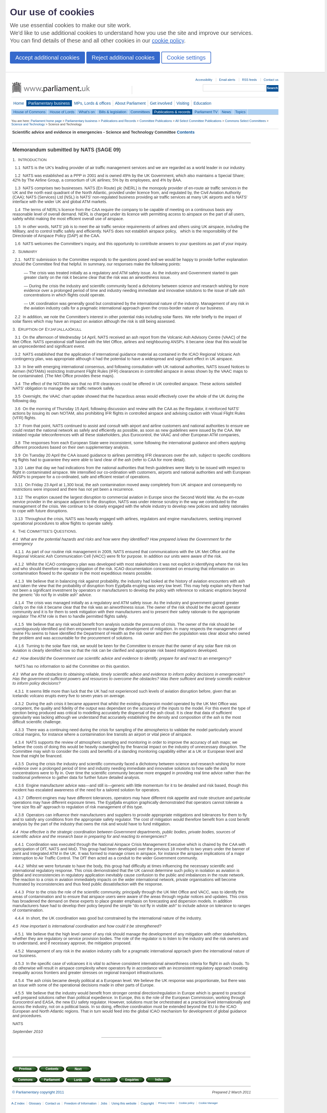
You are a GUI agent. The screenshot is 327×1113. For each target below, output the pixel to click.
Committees (140, 112)
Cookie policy (186, 1103)
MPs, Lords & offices (92, 103)
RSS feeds (249, 79)
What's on (87, 112)
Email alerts (227, 79)
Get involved (161, 103)
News (226, 112)
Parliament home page (46, 121)
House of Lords (62, 112)
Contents (186, 132)
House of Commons (29, 112)
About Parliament (130, 103)
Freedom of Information (80, 1103)
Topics (240, 112)
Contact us (271, 79)
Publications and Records (118, 121)
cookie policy (168, 40)
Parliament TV (206, 112)
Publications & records (172, 112)
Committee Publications (155, 121)
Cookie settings (186, 57)
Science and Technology (28, 124)
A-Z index (18, 1103)
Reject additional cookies (123, 57)
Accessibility (203, 79)
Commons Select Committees (245, 121)
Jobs (104, 1103)
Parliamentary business (49, 103)
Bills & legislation (112, 112)
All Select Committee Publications (198, 121)
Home (18, 103)
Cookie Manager (208, 1103)
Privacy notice (166, 1103)
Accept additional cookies (47, 57)
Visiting (182, 103)
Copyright (147, 1103)
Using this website (123, 1103)
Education (202, 103)
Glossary (35, 1103)
